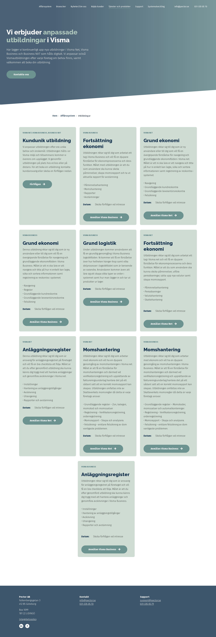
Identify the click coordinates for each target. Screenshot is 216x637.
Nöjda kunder (97, 6)
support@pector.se (150, 600)
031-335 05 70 (200, 6)
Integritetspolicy (27, 619)
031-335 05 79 (147, 604)
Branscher (61, 6)
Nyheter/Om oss (78, 6)
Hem (54, 115)
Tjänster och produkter (120, 6)
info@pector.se (182, 6)
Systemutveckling (156, 6)
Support (139, 6)
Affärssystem (45, 6)
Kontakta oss (21, 74)
